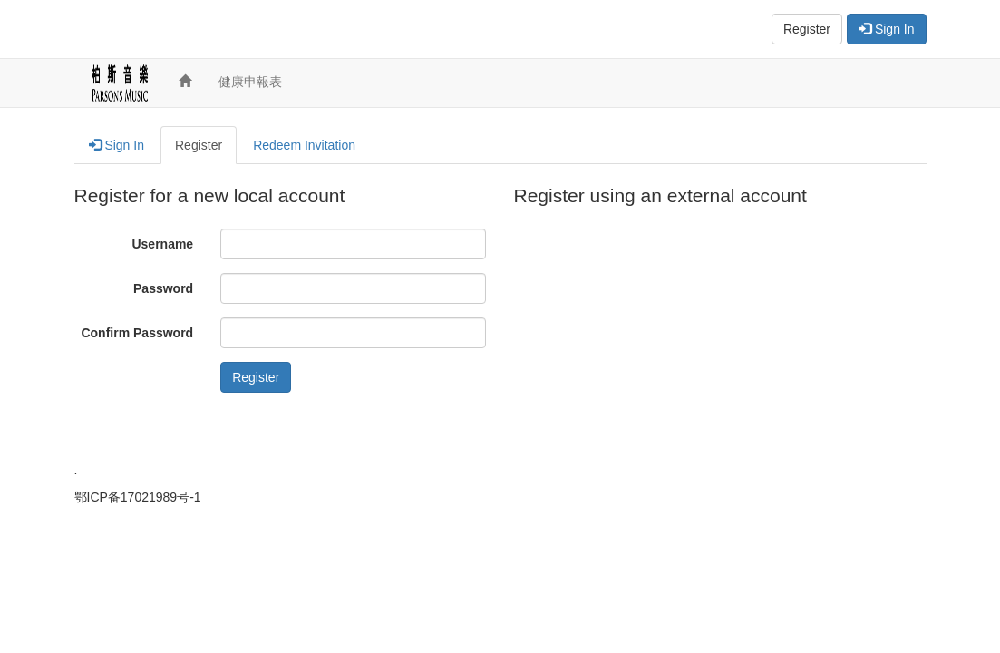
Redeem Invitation (304, 145)
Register (806, 29)
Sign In (886, 29)
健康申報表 (250, 81)
